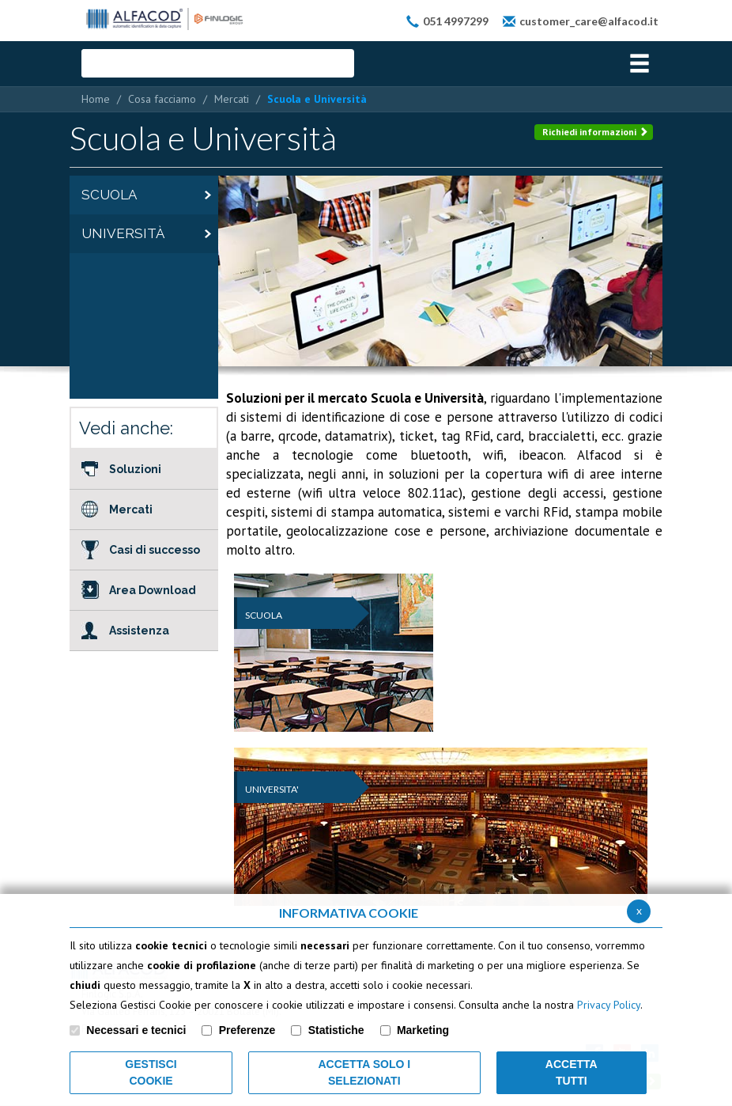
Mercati (231, 99)
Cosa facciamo (162, 99)
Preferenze (247, 1030)
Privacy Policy (608, 1005)
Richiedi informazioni (595, 132)
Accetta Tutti (571, 1072)
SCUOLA (263, 615)
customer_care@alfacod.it (588, 21)
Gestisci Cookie (150, 1072)
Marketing (423, 1030)
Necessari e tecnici (136, 1030)
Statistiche (336, 1030)
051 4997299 (456, 21)
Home (95, 99)
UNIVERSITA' (272, 789)
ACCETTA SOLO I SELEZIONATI (364, 1072)
